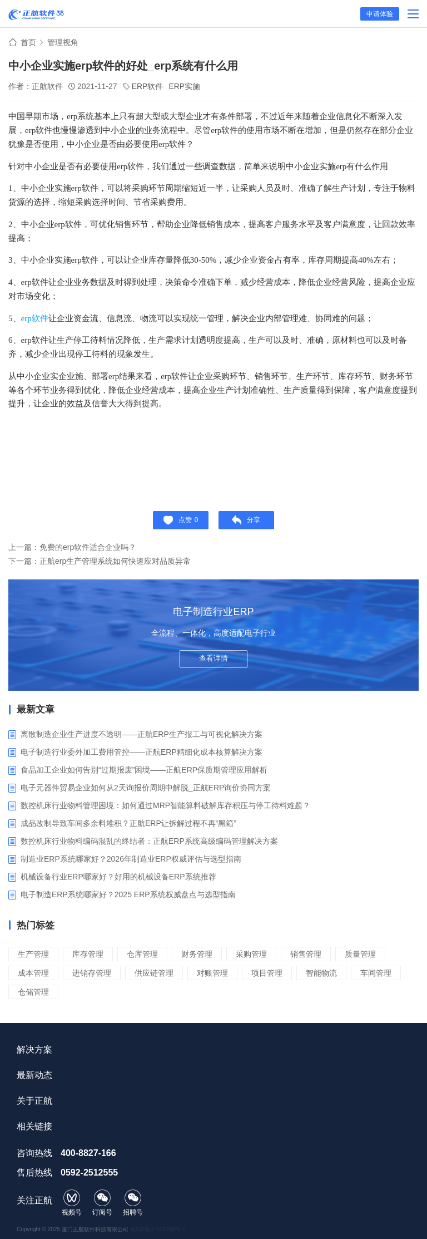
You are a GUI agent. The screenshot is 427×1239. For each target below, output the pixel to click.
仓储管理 (33, 991)
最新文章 (35, 709)
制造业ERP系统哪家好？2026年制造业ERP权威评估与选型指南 (131, 858)
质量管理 (360, 954)
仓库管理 (142, 954)
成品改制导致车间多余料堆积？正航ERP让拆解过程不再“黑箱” (128, 823)
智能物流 (321, 972)
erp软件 (34, 318)
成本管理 (33, 972)
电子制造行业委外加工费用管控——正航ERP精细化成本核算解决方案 (141, 752)
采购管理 (251, 954)
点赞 (180, 520)
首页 (28, 42)
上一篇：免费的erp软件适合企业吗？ (72, 547)
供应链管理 (154, 972)
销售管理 (305, 954)
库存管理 (87, 954)
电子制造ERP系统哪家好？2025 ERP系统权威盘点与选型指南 (128, 894)
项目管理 (266, 972)
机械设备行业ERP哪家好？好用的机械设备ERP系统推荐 (118, 876)
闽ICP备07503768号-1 (158, 1229)
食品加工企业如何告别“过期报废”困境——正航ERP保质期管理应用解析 (144, 769)
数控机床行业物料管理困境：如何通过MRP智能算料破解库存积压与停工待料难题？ (165, 805)
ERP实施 (184, 86)
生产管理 (33, 954)
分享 (246, 520)
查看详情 (213, 658)
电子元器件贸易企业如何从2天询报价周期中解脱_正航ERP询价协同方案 (146, 787)
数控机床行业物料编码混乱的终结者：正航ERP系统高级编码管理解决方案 (149, 841)
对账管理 (212, 972)
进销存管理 (91, 972)
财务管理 (196, 954)
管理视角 (62, 42)
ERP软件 (147, 86)
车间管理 (375, 972)
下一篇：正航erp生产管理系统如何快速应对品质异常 (99, 561)
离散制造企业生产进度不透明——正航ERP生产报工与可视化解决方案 (141, 734)
